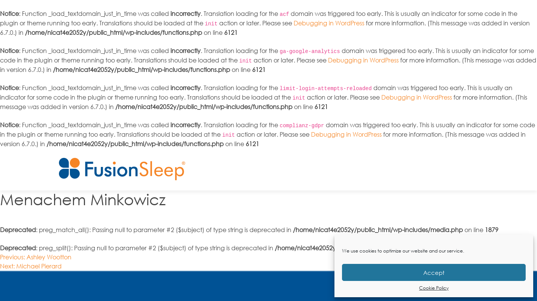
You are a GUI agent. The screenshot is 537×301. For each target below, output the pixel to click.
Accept (433, 272)
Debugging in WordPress (329, 23)
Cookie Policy (434, 288)
